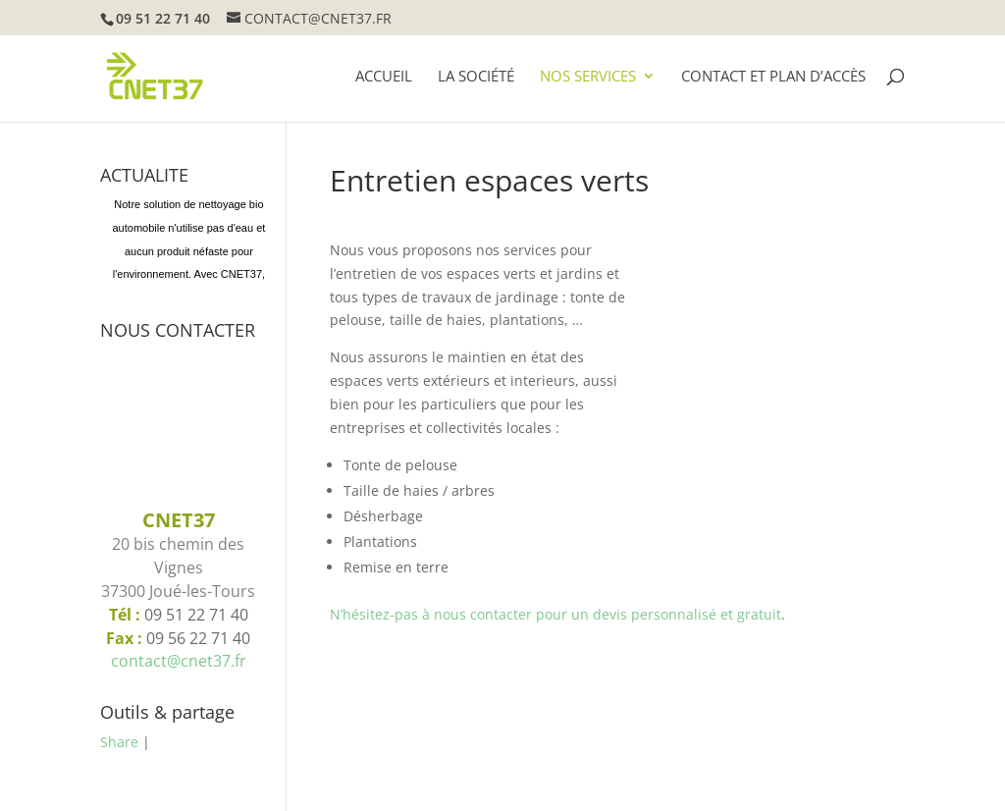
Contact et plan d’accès (773, 77)
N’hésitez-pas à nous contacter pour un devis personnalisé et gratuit (555, 614)
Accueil (383, 77)
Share (119, 741)
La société (476, 77)
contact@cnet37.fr (178, 661)
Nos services (588, 77)
